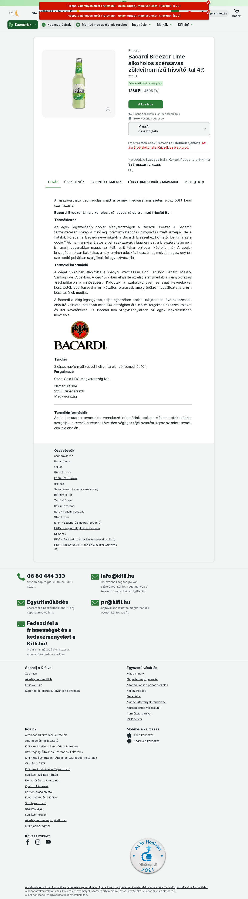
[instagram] (37, 842)
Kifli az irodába (136, 690)
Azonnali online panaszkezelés (147, 685)
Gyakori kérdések (36, 786)
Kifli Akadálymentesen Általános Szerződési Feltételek (61, 757)
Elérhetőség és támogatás (42, 780)
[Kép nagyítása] (109, 110)
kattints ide (80, 894)
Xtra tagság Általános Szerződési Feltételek (54, 752)
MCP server (134, 719)
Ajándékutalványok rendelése (146, 702)
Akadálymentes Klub (38, 679)
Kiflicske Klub (33, 685)
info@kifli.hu (117, 576)
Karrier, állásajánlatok (39, 792)
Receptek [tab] (192, 182)
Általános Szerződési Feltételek (46, 735)
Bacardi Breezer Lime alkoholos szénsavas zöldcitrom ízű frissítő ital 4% (166, 63)
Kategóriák (22, 25)
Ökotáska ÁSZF (35, 763)
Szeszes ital (155, 160)
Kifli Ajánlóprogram (37, 826)
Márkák (165, 24)
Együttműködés (47, 602)
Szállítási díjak (34, 809)
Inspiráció (142, 24)
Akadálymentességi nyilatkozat (46, 820)
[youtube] (48, 842)
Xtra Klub (31, 673)
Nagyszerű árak (56, 25)
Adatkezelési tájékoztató (41, 740)
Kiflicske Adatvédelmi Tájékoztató (47, 769)
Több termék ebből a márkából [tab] (153, 182)
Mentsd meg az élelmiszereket (101, 25)
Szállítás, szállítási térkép (41, 774)
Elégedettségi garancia (142, 679)
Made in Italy (135, 673)
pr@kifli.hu (115, 602)
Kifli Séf (186, 24)
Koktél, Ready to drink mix (189, 160)
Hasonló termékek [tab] (105, 182)
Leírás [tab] (53, 182)
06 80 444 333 (46, 576)
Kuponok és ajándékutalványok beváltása (52, 690)
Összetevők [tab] (74, 182)
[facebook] (27, 842)
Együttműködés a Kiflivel (41, 797)
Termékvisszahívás (139, 713)
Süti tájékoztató (35, 803)
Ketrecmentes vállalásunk (143, 707)
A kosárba (145, 104)
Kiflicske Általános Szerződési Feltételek (51, 746)
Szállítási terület (35, 814)
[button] (213, 13)
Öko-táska (134, 696)
